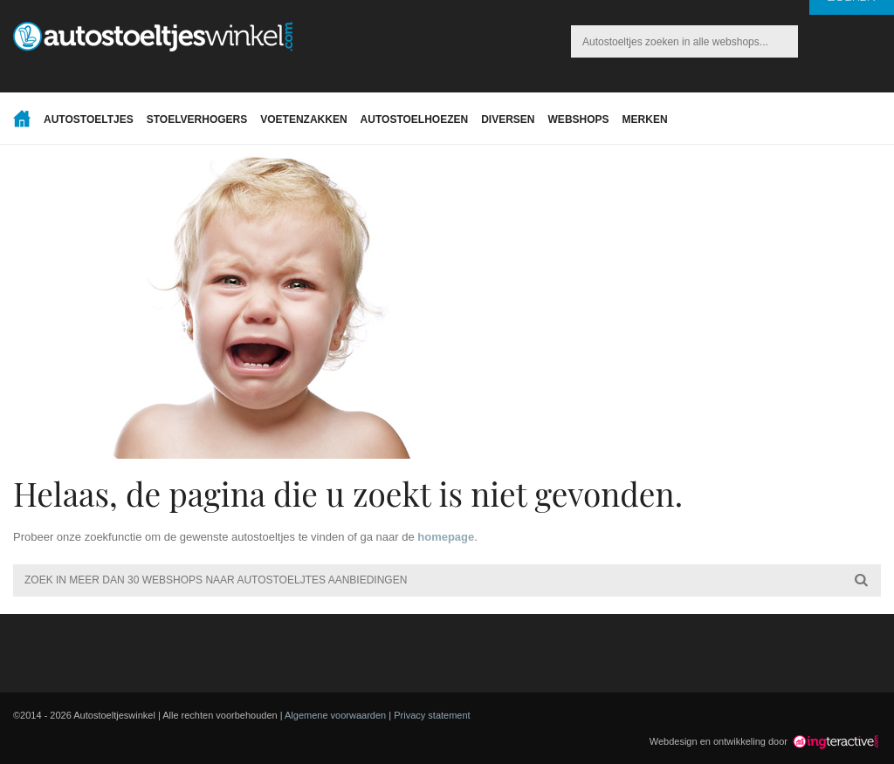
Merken (645, 119)
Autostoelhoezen (415, 119)
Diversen (507, 119)
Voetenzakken (303, 119)
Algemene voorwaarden (335, 715)
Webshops (578, 119)
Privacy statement (432, 715)
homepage (445, 536)
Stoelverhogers (197, 119)
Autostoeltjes (89, 119)
